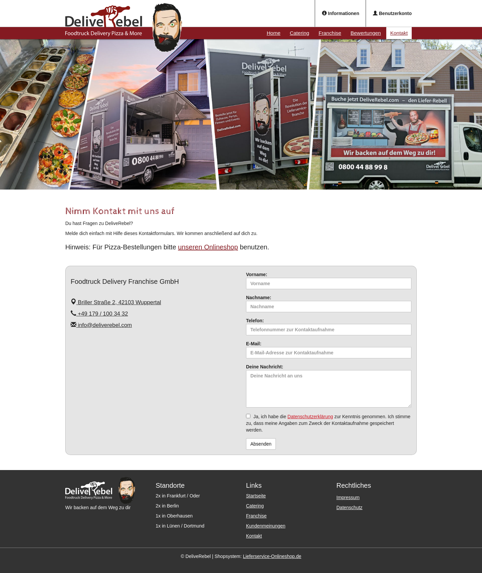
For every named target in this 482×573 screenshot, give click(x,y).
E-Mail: (253, 343)
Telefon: (255, 320)
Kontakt (399, 33)
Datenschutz (349, 507)
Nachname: (258, 297)
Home (273, 33)
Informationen (340, 13)
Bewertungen (365, 33)
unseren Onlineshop (208, 247)
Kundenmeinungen (266, 526)
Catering (299, 33)
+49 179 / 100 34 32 (99, 314)
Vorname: (256, 274)
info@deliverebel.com (101, 325)
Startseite (256, 495)
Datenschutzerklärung (310, 416)
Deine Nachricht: (264, 366)
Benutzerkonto (392, 13)
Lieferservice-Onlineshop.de (272, 556)
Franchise (330, 33)
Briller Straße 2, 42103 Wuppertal (116, 302)
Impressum (347, 497)
